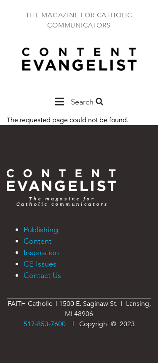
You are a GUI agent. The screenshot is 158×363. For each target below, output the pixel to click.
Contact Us (42, 275)
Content (37, 241)
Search (87, 102)
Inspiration (41, 253)
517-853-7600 (45, 324)
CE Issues (40, 264)
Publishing (41, 230)
